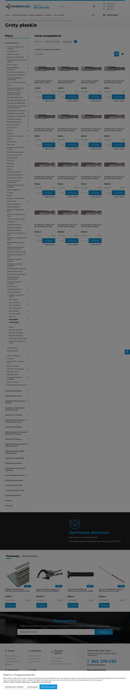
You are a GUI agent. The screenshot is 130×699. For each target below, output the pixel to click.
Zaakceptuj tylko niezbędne (14, 687)
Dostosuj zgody (32, 687)
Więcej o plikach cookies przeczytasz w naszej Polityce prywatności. (27, 682)
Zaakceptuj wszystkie (48, 687)
